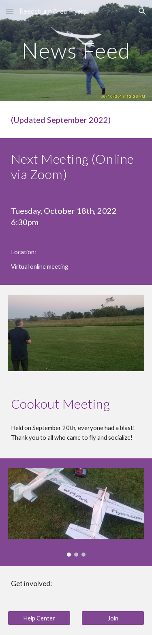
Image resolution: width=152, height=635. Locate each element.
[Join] (113, 618)
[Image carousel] (76, 512)
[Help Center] (39, 618)
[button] (9, 11)
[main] (76, 50)
